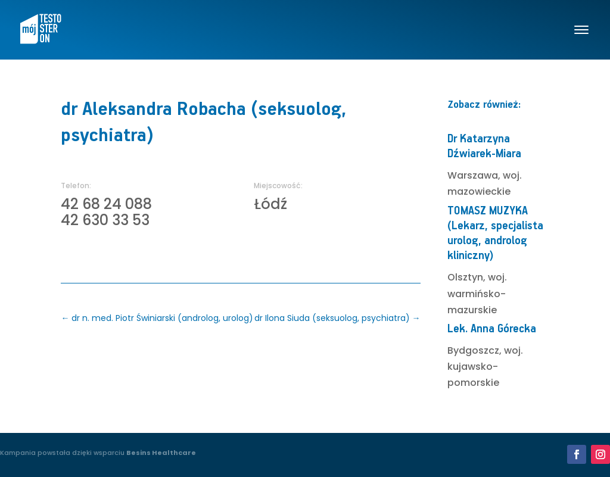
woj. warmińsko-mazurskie (477, 293)
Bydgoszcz (473, 350)
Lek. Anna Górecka (491, 329)
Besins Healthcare (161, 452)
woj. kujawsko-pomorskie (485, 366)
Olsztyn (465, 277)
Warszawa (472, 175)
